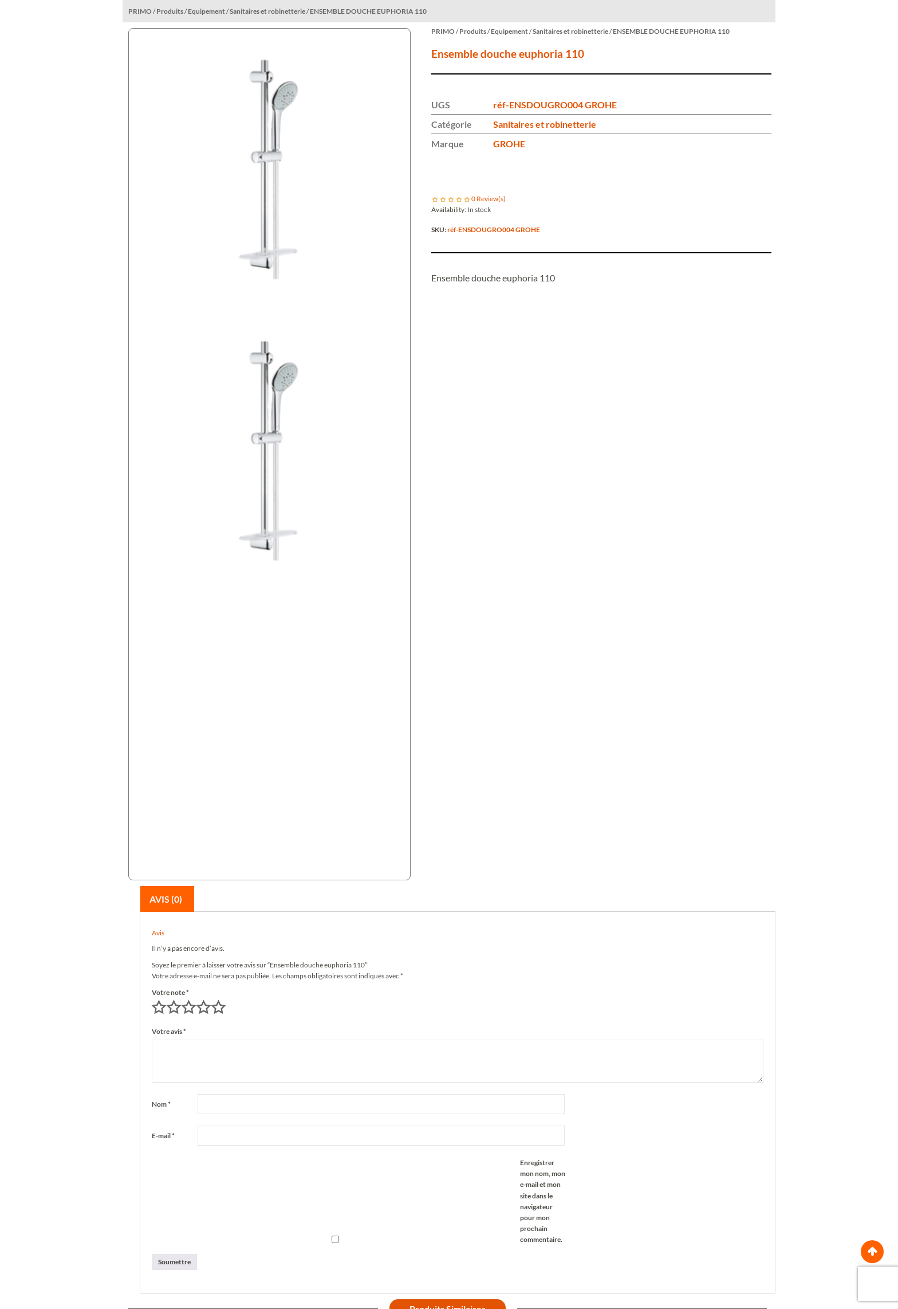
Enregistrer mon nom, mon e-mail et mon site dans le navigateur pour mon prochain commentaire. (542, 1201)
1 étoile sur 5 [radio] (159, 1007)
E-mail (163, 1135)
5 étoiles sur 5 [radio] (218, 1007)
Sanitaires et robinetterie (544, 124)
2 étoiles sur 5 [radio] (173, 1007)
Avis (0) (165, 898)
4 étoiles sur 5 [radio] (203, 1007)
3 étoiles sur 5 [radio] (188, 1007)
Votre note (170, 992)
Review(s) (488, 198)
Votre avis (169, 1031)
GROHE (509, 143)
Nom (161, 1104)
